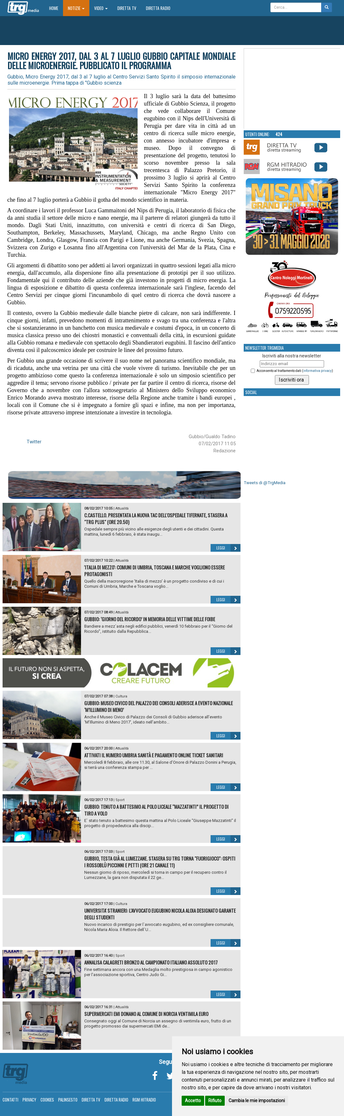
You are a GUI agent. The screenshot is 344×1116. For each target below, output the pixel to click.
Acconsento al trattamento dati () (295, 371)
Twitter (34, 442)
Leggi (228, 548)
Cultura (121, 696)
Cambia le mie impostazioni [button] (257, 1100)
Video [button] (101, 8)
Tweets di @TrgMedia (264, 482)
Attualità (122, 508)
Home (56, 8)
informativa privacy (317, 371)
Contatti (10, 1099)
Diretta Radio (158, 8)
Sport (119, 800)
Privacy (29, 1099)
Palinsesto (67, 1099)
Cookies (47, 1099)
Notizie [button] (76, 8)
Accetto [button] (193, 1100)
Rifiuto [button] (215, 1100)
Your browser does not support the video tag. (292, 89)
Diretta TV (126, 8)
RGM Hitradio (144, 1099)
